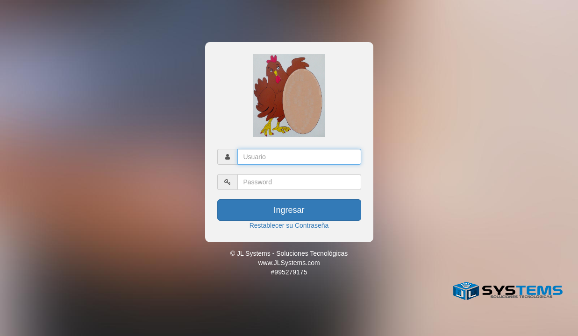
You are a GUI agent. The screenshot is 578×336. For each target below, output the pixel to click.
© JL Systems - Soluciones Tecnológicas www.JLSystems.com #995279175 (289, 263)
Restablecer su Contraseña (289, 225)
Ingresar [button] (288, 210)
